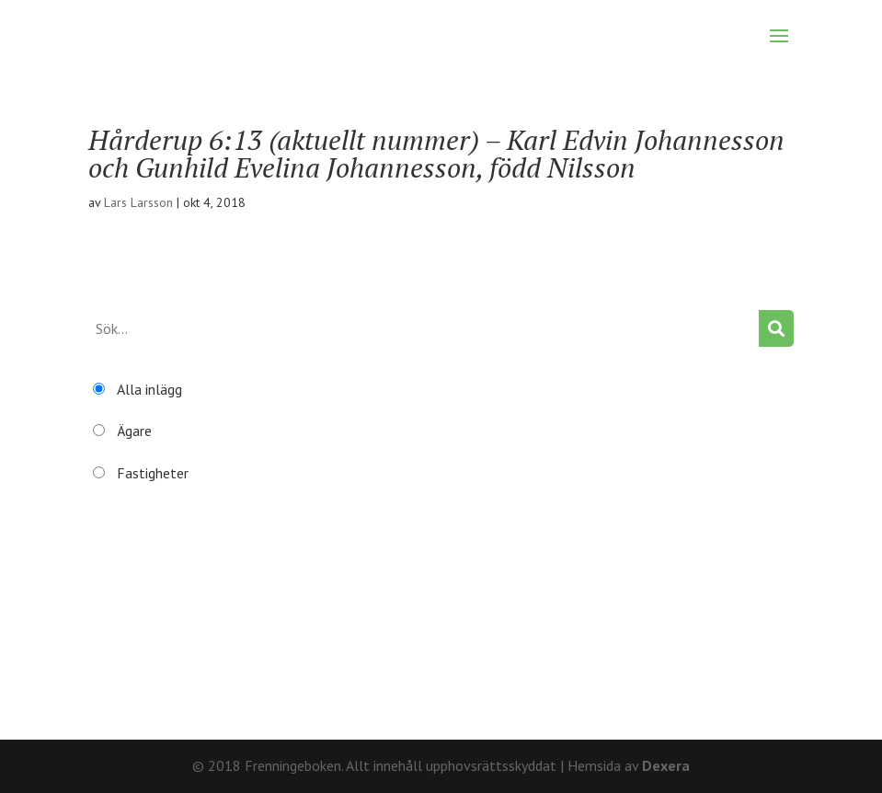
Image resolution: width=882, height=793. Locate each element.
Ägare (134, 430)
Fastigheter (153, 473)
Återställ (116, 657)
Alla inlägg (149, 389)
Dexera (666, 765)
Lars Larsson (138, 202)
